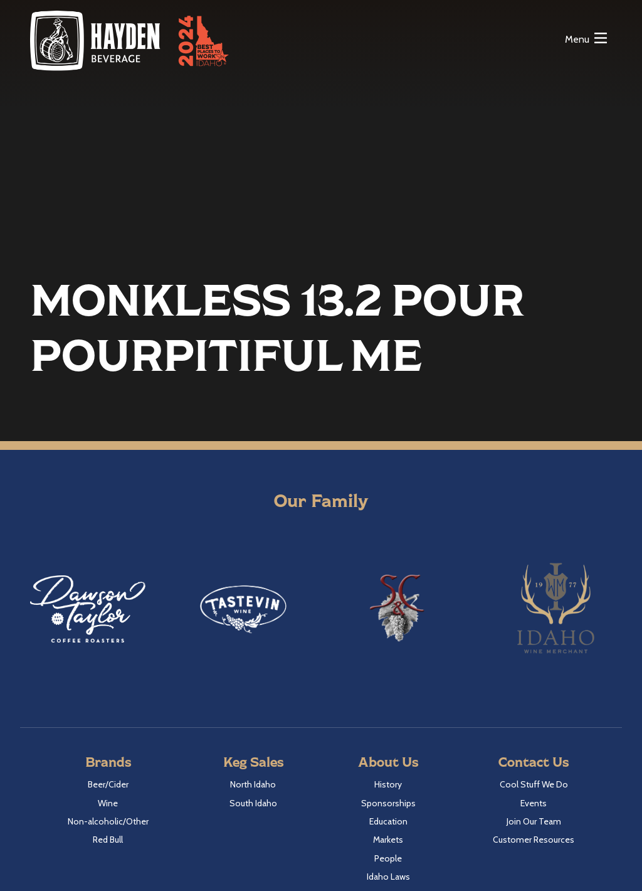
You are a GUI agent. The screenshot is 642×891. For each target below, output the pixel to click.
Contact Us (533, 761)
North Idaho (253, 784)
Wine (108, 803)
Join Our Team (534, 821)
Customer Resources (533, 839)
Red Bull (108, 839)
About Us (388, 761)
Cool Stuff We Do (534, 784)
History (388, 784)
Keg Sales (253, 761)
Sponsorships (388, 803)
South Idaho (253, 803)
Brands (108, 761)
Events (533, 803)
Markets (388, 839)
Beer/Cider (108, 784)
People (388, 858)
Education (388, 821)
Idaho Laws (388, 876)
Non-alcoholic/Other (108, 821)
